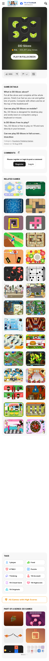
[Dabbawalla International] (35, 307)
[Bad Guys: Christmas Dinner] (13, 392)
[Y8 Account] (35, 576)
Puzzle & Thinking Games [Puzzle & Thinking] (22, 141)
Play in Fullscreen (24, 56)
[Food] (35, 562)
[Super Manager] (13, 341)
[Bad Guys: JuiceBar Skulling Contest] (35, 392)
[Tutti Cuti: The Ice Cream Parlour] (13, 426)
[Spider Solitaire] (35, 189)
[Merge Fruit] (35, 257)
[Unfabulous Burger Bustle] (35, 375)
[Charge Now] (13, 257)
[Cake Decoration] (35, 426)
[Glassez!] (13, 189)
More (24, 655)
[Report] (25, 74)
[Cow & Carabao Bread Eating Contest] (13, 409)
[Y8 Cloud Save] (14, 582)
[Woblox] (35, 206)
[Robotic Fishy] (35, 358)
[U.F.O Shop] (35, 409)
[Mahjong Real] (35, 240)
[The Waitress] (13, 290)
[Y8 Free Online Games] (12, 3)
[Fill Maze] (35, 223)
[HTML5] (14, 569)
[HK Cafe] (13, 375)
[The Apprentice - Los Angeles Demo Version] (35, 324)
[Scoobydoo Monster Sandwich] (13, 307)
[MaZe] (13, 206)
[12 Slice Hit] (13, 274)
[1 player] (14, 562)
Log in (31, 164)
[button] (8, 136)
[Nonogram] (35, 274)
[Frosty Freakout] (13, 324)
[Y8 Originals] (14, 589)
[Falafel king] (35, 290)
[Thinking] (14, 576)
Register (19, 164)
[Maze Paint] (13, 223)
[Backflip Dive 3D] (13, 240)
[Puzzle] (35, 569)
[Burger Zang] (35, 341)
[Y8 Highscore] (35, 582)
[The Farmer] (13, 358)
